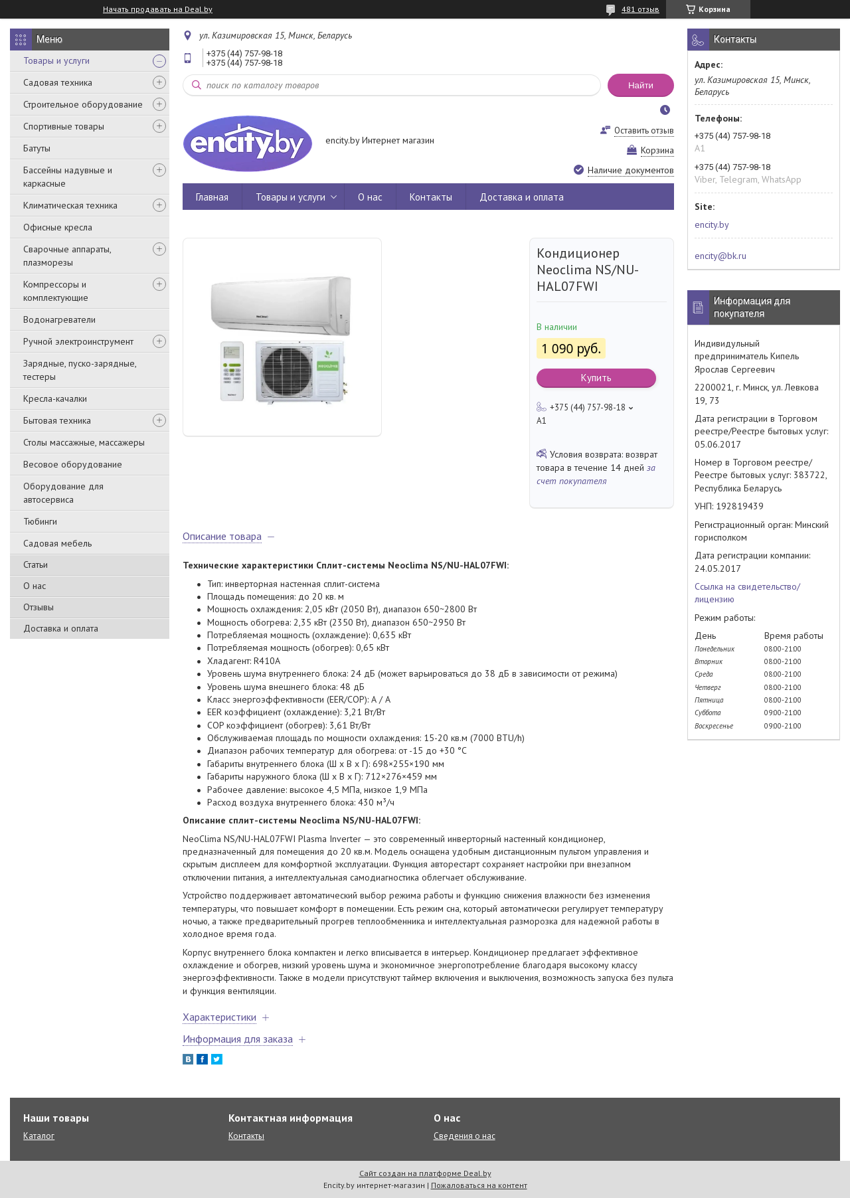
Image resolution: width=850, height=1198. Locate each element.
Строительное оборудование (83, 104)
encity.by (712, 224)
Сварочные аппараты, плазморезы (67, 255)
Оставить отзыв (644, 130)
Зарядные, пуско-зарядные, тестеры (79, 370)
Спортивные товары (63, 126)
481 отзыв (640, 9)
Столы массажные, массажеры (84, 442)
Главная (212, 197)
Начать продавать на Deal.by (157, 9)
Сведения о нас (464, 1136)
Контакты (431, 197)
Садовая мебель (57, 543)
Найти (640, 85)
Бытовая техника (57, 420)
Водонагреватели (59, 319)
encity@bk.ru (720, 256)
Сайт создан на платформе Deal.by (425, 1173)
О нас (34, 586)
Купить (596, 377)
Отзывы (38, 607)
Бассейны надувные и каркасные (67, 176)
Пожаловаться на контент (479, 1185)
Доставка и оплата (60, 628)
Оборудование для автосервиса (63, 492)
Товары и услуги (56, 60)
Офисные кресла (57, 227)
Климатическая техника (70, 205)
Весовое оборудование (72, 464)
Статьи (35, 564)
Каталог (38, 1136)
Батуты (36, 148)
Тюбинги (40, 521)
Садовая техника (57, 82)
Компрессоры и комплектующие (55, 290)
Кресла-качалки (55, 398)
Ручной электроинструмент (78, 341)
